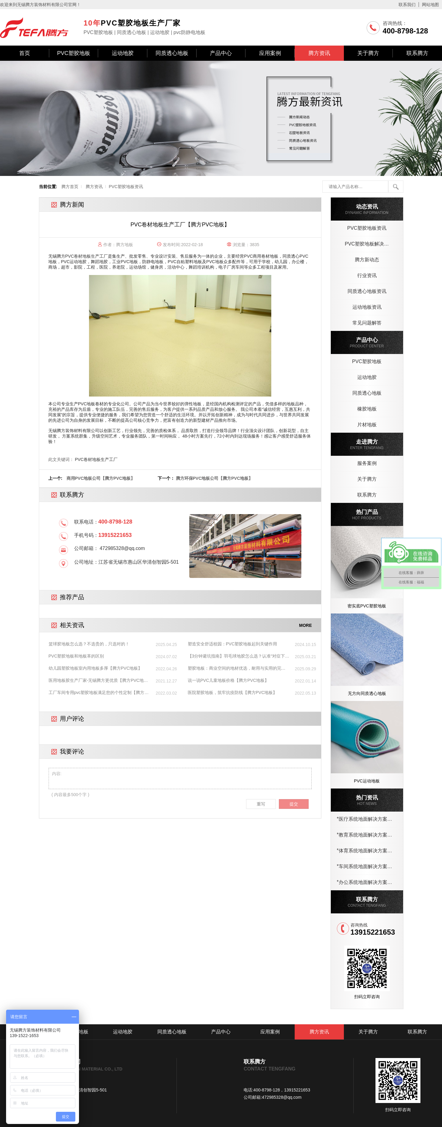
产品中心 (221, 53)
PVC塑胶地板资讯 (126, 186)
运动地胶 (123, 53)
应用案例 (270, 53)
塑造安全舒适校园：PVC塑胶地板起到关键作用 (232, 643)
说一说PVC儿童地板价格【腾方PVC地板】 (228, 680)
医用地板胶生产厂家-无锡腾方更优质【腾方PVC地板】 (96, 680)
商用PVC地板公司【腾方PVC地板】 (101, 478)
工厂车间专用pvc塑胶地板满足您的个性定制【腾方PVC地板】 (97, 693)
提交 (294, 804)
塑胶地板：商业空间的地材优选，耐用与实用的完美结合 (237, 668)
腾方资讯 (319, 53)
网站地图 (430, 4)
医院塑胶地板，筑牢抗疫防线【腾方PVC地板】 (232, 692)
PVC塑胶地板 (73, 53)
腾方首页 (69, 186)
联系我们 (407, 4)
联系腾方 (417, 53)
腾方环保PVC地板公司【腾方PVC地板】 (214, 478)
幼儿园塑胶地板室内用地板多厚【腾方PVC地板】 (95, 668)
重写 (261, 804)
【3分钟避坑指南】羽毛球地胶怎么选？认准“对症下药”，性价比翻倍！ (236, 656)
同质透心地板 (172, 53)
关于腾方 (368, 53)
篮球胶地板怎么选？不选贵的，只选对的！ (89, 643)
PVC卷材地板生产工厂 (86, 256)
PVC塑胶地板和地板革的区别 (76, 656)
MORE (305, 625)
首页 (24, 53)
